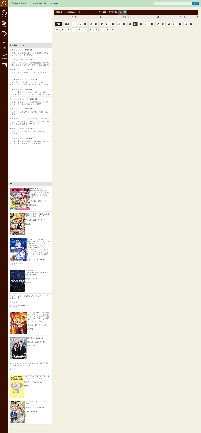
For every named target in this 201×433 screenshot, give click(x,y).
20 (141, 24)
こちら (55, 3)
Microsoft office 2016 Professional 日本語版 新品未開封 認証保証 (29, 364)
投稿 (4, 46)
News (4, 3)
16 (163, 24)
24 (119, 24)
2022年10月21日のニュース (68, 12)
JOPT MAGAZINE (35, 338)
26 (107, 24)
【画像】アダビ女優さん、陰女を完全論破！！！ (27, 132)
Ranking (4, 56)
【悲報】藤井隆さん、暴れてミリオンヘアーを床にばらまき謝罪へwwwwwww (29, 123)
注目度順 (113, 12)
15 (169, 24)
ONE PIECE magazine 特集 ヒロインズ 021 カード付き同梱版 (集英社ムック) (39, 193)
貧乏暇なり (20, 60)
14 (174, 24)
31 (79, 24)
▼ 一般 (123, 12)
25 (113, 24)
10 (57, 30)
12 (186, 24)
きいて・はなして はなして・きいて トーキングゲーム (29, 297)
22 (130, 24)
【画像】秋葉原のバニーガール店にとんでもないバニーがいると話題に (29, 54)
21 (135, 24)
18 (152, 24)
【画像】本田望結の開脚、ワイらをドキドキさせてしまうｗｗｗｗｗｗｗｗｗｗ (29, 142)
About (4, 13)
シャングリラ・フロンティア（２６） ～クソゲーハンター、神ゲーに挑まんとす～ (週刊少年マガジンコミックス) (38, 317)
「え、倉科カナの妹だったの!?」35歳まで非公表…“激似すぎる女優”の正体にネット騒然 (29, 83)
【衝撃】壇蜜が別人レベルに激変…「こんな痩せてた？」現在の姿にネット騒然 (29, 103)
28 (96, 24)
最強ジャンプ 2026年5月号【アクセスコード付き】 (37, 215)
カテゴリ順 (101, 12)
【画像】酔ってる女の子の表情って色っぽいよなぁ (29, 113)
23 (124, 24)
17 (158, 24)
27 (102, 24)
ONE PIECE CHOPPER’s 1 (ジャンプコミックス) (36, 377)
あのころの (20, 69)
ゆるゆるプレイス (23, 79)
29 (91, 24)
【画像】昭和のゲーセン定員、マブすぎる (28, 72)
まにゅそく (20, 50)
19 (146, 24)
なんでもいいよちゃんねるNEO (28, 118)
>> (92, 12)
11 (191, 24)
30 (85, 24)
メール (4, 66)
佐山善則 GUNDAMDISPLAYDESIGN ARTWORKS (37, 273)
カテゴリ (4, 34)
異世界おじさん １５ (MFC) (35, 402)
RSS (4, 26)
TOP (59, 24)
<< (85, 12)
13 (180, 24)
